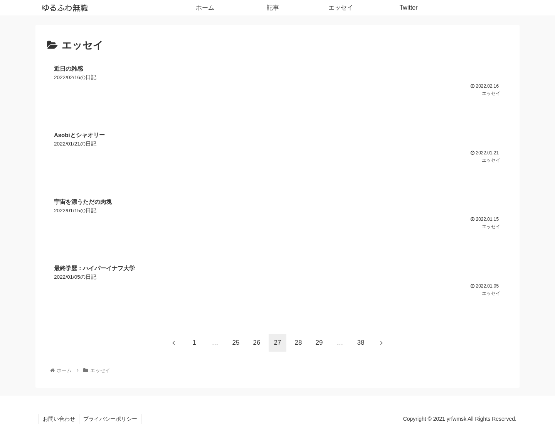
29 (319, 342)
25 (236, 342)
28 (298, 342)
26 (257, 342)
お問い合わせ (59, 419)
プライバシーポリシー (110, 419)
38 (361, 342)
